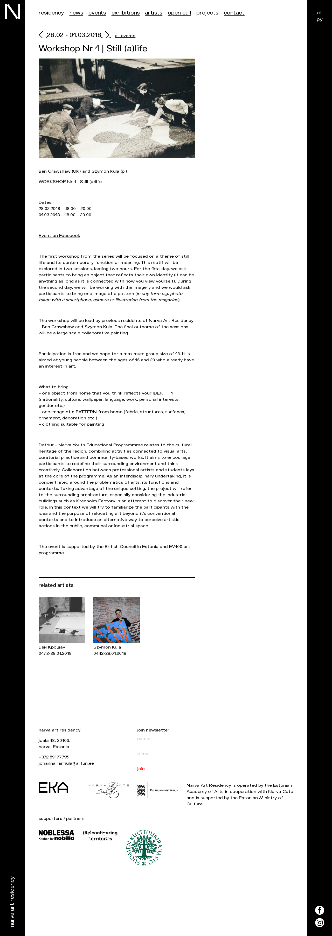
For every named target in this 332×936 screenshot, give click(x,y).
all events (125, 35)
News (76, 13)
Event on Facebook (59, 235)
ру (320, 19)
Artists (153, 13)
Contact (234, 13)
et (319, 13)
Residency (51, 13)
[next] (106, 35)
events (97, 13)
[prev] (43, 35)
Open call (179, 13)
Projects (207, 13)
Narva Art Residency (12, 901)
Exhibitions (126, 13)
